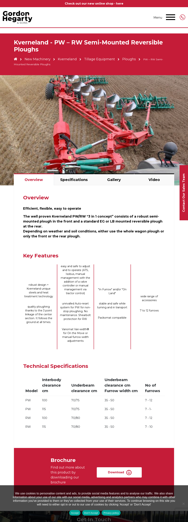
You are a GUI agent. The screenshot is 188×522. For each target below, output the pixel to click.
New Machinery (38, 59)
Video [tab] (154, 179)
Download (116, 472)
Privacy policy (111, 513)
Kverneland (68, 59)
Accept (75, 513)
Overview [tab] (34, 179)
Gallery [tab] (114, 179)
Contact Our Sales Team (183, 192)
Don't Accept (91, 513)
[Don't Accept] (183, 503)
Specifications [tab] (74, 179)
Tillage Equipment (101, 59)
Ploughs (131, 59)
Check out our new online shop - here (94, 3)
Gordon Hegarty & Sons (17, 17)
